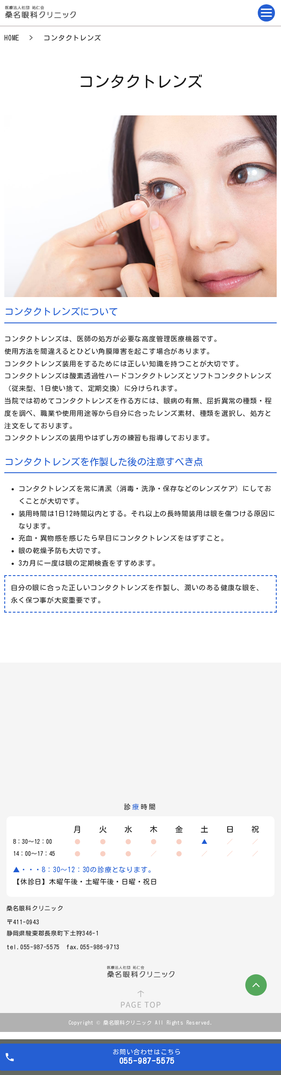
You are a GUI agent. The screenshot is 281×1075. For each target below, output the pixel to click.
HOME (11, 37)
